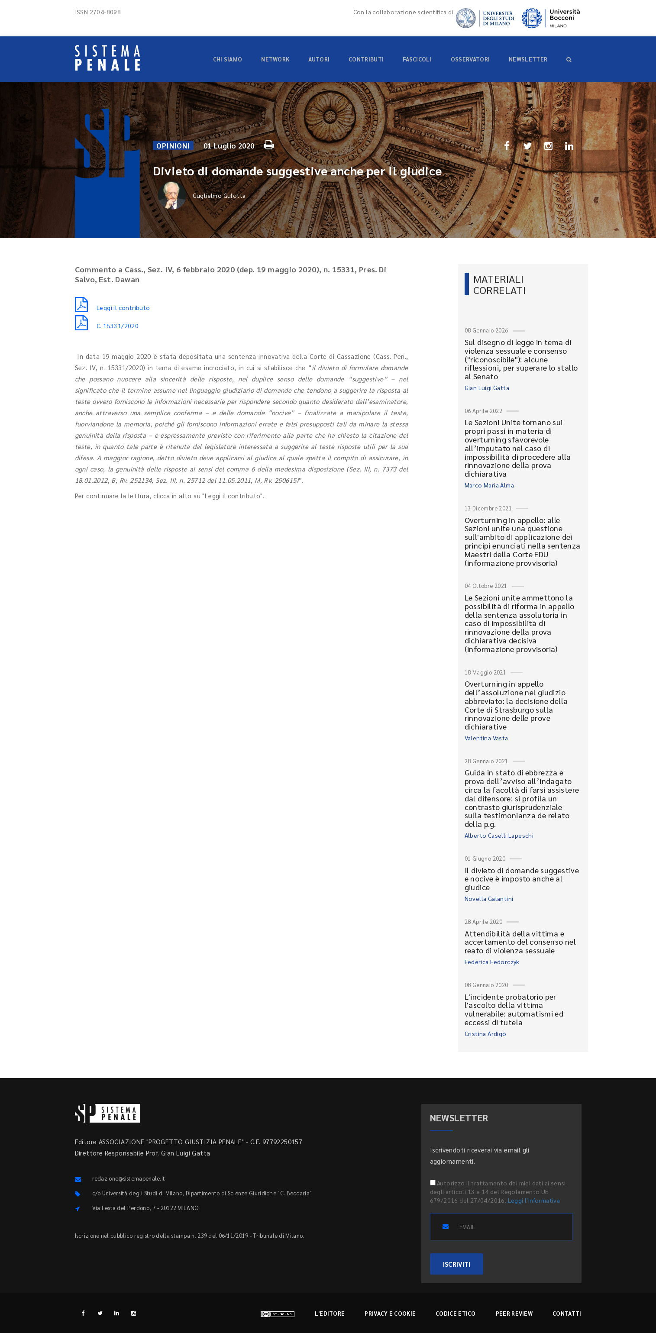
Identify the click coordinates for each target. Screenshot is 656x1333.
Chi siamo (227, 59)
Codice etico (456, 1313)
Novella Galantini (489, 898)
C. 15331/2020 (107, 325)
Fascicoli (417, 59)
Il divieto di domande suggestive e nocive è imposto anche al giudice (522, 878)
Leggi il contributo (112, 307)
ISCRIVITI (456, 1264)
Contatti (567, 1313)
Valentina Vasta (486, 738)
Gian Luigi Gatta (487, 387)
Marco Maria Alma (489, 485)
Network (275, 59)
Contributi (366, 59)
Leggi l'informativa (534, 1200)
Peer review (514, 1313)
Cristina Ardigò (486, 1033)
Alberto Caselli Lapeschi (499, 835)
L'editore (330, 1313)
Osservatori (470, 59)
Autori (319, 59)
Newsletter (528, 59)
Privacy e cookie (390, 1313)
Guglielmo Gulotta (202, 195)
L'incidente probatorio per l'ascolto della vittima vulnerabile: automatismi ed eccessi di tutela (514, 1009)
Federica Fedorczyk (492, 961)
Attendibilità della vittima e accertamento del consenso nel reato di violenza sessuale (520, 941)
